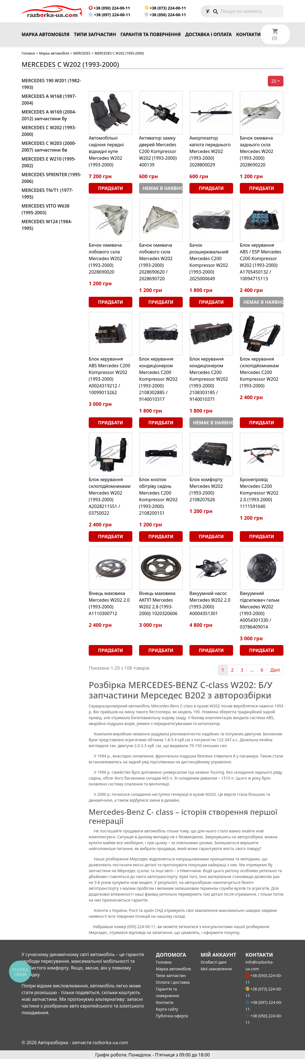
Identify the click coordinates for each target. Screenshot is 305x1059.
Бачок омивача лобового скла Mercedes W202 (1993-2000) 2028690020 (105, 258)
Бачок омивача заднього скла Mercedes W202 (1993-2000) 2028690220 (256, 151)
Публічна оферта (172, 1015)
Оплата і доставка (173, 982)
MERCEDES (81, 53)
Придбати (110, 188)
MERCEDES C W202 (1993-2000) (49, 130)
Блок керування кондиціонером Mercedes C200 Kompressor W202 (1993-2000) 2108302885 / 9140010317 (158, 379)
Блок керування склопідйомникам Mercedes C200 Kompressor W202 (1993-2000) (259, 372)
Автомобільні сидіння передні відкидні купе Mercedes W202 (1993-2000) (106, 151)
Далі (275, 670)
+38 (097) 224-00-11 (109, 14)
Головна (28, 53)
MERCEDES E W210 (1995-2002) (49, 162)
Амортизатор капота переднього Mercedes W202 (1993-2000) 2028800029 (210, 151)
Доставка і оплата (208, 34)
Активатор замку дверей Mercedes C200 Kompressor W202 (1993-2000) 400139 (158, 151)
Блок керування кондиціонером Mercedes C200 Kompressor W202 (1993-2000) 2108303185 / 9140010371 (208, 379)
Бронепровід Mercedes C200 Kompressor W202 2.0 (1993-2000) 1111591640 (259, 492)
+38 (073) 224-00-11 (165, 8)
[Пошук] (246, 11)
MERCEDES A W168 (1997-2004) (49, 99)
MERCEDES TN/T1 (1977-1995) (47, 193)
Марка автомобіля (45, 34)
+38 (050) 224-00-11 (109, 8)
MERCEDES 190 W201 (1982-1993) (51, 83)
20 (273, 81)
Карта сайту (167, 1009)
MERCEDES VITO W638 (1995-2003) (45, 209)
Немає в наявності (163, 188)
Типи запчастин (95, 34)
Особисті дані (213, 962)
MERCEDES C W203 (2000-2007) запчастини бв (49, 146)
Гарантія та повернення (151, 34)
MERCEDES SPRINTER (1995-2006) (51, 177)
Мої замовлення (216, 968)
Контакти (248, 34)
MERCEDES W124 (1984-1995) (47, 224)
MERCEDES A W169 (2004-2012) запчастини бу (49, 115)
